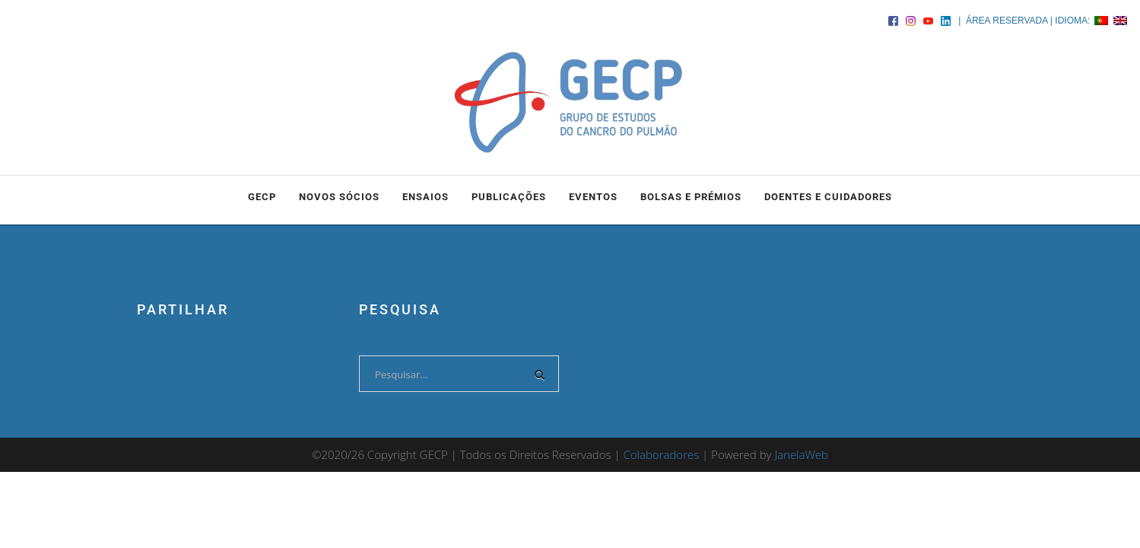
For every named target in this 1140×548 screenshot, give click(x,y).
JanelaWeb (801, 454)
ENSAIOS (425, 196)
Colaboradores (661, 454)
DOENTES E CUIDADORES (828, 196)
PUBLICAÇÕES (509, 196)
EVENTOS (593, 196)
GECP (262, 196)
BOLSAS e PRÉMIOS (690, 196)
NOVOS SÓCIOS (339, 196)
